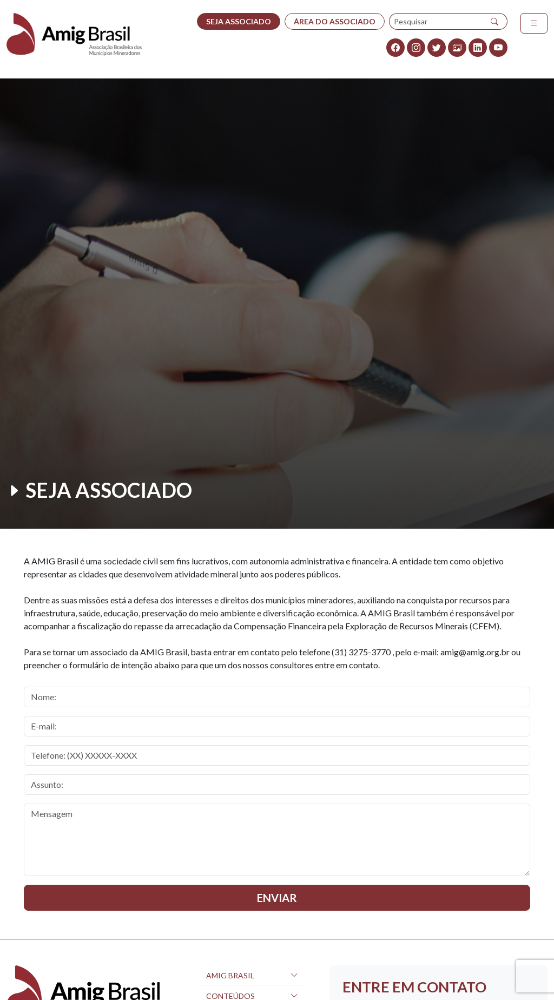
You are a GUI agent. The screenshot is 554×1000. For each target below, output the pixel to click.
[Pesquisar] (494, 21)
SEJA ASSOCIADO (238, 21)
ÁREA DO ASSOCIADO (334, 21)
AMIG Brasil (230, 975)
